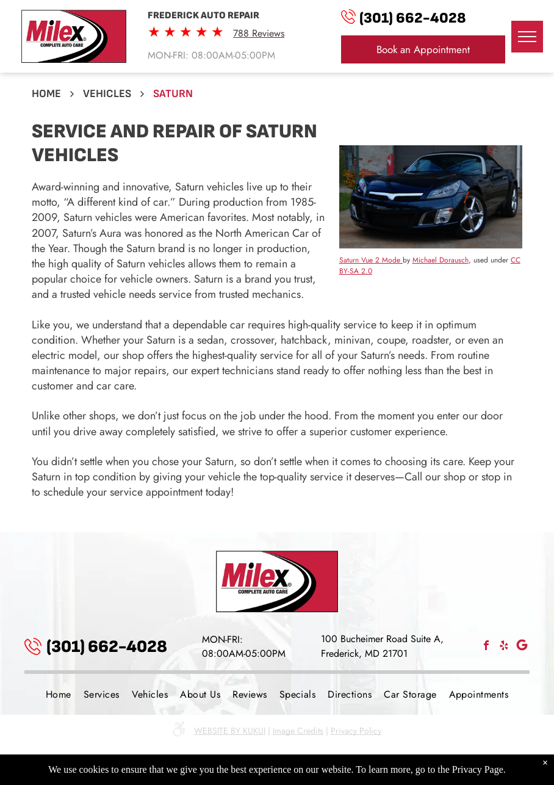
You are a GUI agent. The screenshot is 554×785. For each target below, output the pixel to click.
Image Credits (298, 731)
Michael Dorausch (440, 260)
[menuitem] (58, 694)
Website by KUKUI (229, 731)
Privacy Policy (356, 731)
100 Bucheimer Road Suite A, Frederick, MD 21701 (382, 646)
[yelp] (504, 647)
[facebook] (486, 647)
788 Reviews (258, 33)
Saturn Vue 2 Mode (369, 260)
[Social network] (521, 647)
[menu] (527, 36)
